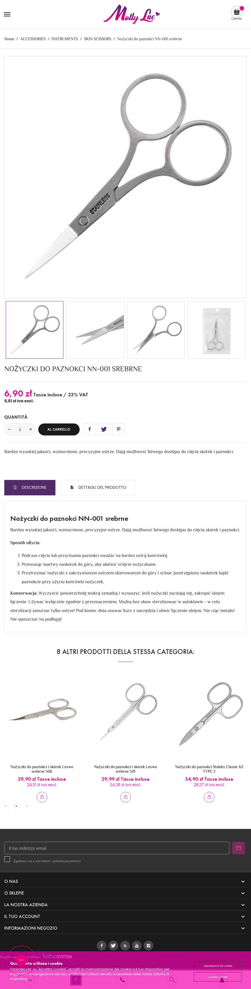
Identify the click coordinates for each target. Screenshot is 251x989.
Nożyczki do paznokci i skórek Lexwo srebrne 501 (125, 769)
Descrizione (34, 487)
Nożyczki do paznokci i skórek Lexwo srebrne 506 (41, 769)
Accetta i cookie (218, 976)
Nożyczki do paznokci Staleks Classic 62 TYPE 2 (209, 769)
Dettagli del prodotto (101, 487)
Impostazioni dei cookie (218, 965)
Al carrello (58, 429)
